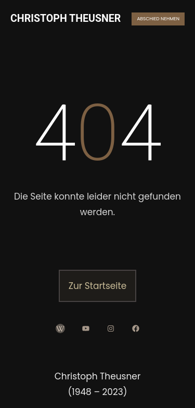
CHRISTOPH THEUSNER (65, 18)
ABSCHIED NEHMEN (158, 19)
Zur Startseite (97, 286)
